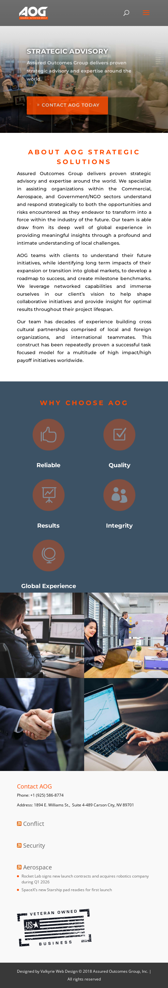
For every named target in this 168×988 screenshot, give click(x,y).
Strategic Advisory (67, 60)
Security (34, 845)
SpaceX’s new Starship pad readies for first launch (67, 889)
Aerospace (37, 867)
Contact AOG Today (70, 114)
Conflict (33, 824)
